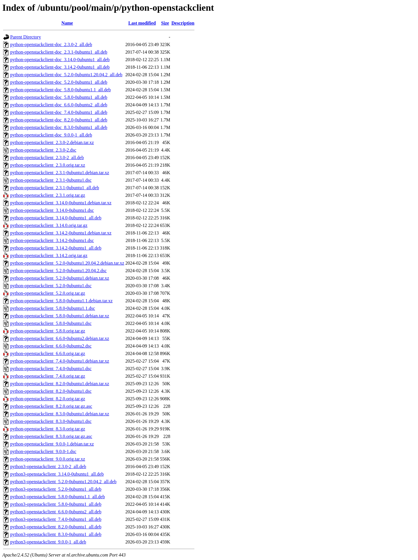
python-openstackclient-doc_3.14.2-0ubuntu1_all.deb (60, 67)
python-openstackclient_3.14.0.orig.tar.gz (48, 225)
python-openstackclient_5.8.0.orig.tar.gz (47, 330)
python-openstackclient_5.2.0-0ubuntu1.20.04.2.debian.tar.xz (67, 263)
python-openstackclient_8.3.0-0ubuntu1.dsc (50, 421)
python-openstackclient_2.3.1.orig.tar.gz (47, 195)
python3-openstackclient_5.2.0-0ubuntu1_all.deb (55, 489)
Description (182, 23)
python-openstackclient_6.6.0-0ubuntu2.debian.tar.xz (59, 338)
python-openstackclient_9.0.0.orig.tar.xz (47, 459)
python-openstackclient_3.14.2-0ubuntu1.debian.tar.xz (60, 232)
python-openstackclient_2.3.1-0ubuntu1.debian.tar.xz (59, 172)
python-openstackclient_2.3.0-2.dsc (43, 150)
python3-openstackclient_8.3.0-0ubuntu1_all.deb (55, 534)
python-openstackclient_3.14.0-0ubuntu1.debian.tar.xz (60, 202)
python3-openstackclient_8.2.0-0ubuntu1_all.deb (55, 526)
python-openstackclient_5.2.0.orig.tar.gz (47, 293)
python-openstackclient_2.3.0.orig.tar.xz (47, 165)
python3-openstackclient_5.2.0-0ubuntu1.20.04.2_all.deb (63, 481)
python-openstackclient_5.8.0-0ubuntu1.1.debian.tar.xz (61, 300)
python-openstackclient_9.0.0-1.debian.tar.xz (52, 443)
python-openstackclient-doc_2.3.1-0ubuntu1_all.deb (58, 52)
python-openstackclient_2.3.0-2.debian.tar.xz (52, 142)
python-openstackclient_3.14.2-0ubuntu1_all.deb (55, 248)
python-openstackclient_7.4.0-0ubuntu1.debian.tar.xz (59, 361)
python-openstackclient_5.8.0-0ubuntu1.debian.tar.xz (59, 315)
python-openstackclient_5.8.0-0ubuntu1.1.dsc (52, 308)
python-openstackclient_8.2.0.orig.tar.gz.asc (51, 406)
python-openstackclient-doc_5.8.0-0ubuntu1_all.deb (58, 97)
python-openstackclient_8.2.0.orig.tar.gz (47, 398)
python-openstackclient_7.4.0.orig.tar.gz (47, 376)
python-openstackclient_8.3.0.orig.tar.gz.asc (51, 436)
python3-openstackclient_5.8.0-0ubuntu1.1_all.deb (57, 496)
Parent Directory (25, 36)
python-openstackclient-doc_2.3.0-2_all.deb (51, 44)
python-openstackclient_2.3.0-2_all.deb (47, 157)
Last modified (142, 23)
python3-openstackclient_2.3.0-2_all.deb (48, 466)
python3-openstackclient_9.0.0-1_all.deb (48, 541)
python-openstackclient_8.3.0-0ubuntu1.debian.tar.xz (59, 413)
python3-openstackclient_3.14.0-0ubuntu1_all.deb (57, 474)
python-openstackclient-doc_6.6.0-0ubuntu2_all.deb (58, 104)
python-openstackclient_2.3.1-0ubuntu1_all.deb (54, 187)
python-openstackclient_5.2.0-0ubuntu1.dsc (50, 285)
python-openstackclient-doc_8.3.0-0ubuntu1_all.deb (58, 127)
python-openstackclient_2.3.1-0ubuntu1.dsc (50, 180)
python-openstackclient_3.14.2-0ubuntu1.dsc (52, 240)
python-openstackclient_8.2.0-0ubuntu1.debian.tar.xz (59, 383)
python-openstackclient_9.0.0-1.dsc (43, 451)
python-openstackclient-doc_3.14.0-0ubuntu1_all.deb (60, 59)
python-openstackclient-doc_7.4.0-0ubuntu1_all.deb (58, 112)
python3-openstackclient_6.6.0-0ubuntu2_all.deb (55, 511)
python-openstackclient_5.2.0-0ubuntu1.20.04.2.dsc (58, 270)
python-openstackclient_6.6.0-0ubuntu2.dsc (50, 345)
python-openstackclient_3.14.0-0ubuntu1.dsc (52, 210)
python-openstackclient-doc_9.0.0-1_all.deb (51, 134)
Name (67, 23)
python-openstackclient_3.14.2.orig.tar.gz (48, 255)
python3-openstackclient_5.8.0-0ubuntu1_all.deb (55, 504)
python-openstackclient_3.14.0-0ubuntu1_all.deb (55, 217)
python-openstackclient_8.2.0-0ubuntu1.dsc (50, 391)
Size (165, 23)
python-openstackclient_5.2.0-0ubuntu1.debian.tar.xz (59, 278)
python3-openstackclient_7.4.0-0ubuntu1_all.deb (55, 519)
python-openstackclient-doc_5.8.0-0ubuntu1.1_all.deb (60, 89)
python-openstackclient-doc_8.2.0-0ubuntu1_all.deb (58, 119)
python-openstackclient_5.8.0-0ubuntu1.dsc (50, 323)
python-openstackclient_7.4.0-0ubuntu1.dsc (50, 368)
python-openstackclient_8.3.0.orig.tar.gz (47, 428)
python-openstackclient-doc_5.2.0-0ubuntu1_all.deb (58, 82)
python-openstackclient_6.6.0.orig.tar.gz (47, 353)
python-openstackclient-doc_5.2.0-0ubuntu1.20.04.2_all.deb (66, 74)
